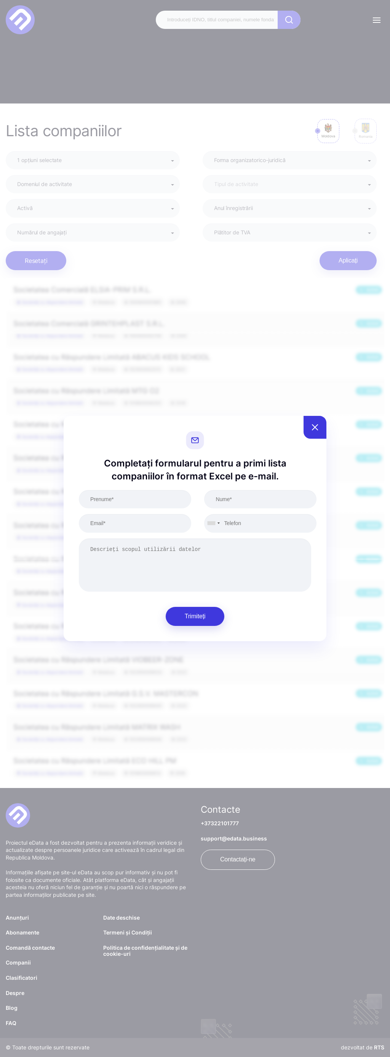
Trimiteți (195, 616)
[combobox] (213, 523)
